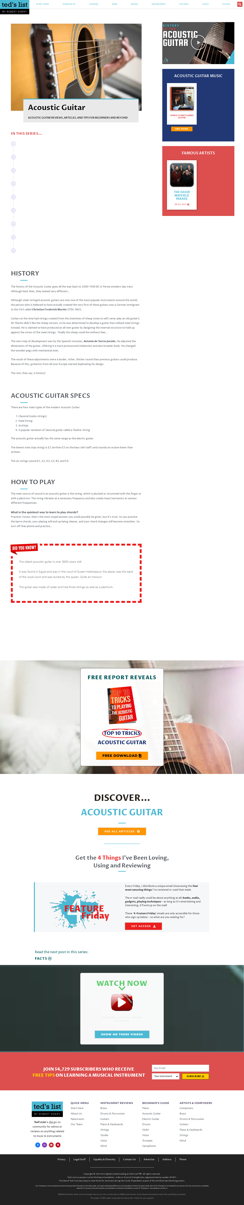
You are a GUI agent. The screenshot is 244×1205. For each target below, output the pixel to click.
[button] (239, 4)
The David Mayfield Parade (182, 195)
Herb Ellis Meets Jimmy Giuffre (182, 116)
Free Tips (44, 1075)
